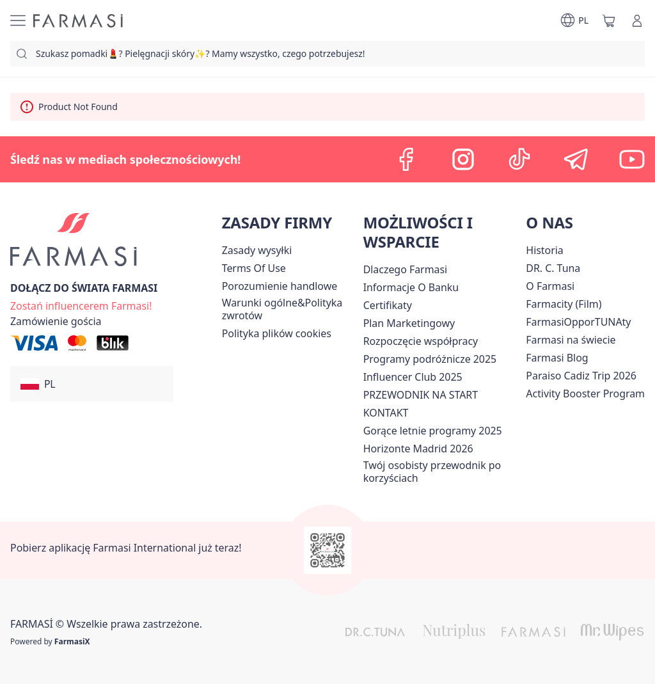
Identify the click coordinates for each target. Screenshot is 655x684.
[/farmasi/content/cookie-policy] (276, 333)
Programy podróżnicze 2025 (429, 359)
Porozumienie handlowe (280, 286)
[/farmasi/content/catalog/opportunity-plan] (409, 323)
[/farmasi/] (78, 20)
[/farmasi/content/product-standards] (387, 305)
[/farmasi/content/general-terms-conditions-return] (290, 309)
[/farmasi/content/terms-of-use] (254, 268)
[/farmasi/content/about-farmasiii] (550, 286)
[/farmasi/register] (81, 304)
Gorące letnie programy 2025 (432, 430)
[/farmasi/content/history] (544, 250)
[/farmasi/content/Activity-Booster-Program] (585, 393)
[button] (91, 384)
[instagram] (463, 159)
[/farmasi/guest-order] (56, 321)
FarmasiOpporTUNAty (578, 321)
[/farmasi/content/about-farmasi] (405, 269)
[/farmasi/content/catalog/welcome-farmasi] (442, 471)
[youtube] (632, 159)
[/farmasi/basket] (609, 20)
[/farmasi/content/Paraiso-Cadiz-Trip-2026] (581, 375)
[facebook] (407, 159)
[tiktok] (519, 159)
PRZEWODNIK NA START (420, 394)
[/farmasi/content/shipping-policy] (257, 250)
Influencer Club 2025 (412, 376)
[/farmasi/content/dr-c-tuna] (553, 268)
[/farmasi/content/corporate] (570, 339)
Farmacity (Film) (563, 304)
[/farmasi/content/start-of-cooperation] (420, 341)
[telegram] (575, 159)
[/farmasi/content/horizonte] (418, 448)
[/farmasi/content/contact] (386, 412)
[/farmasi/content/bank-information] (411, 287)
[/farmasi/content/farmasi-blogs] (557, 357)
